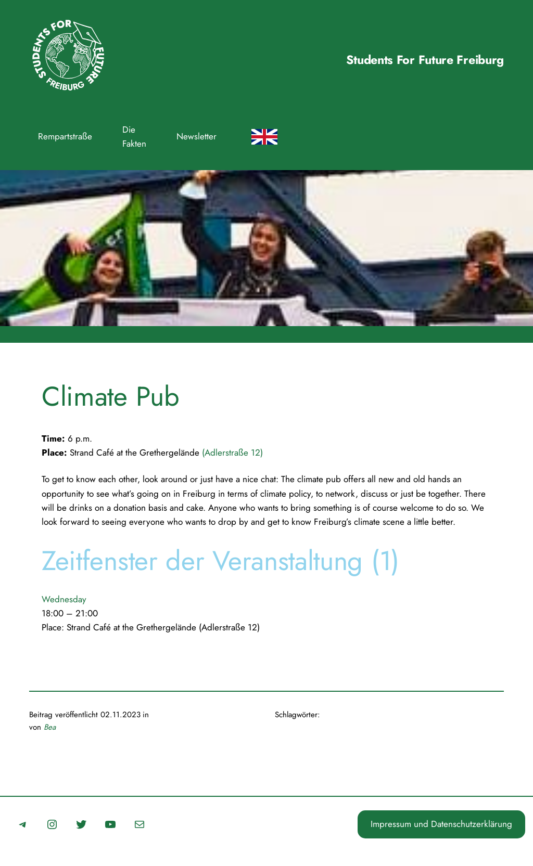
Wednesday (64, 599)
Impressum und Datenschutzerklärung (441, 824)
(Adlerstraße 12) (232, 452)
